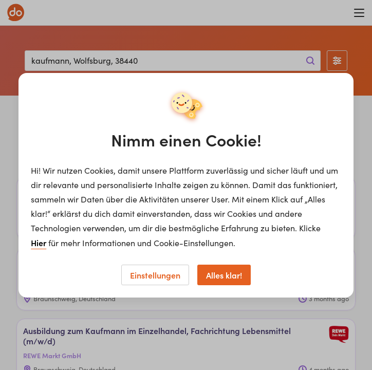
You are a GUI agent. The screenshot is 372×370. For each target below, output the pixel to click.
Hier (38, 242)
